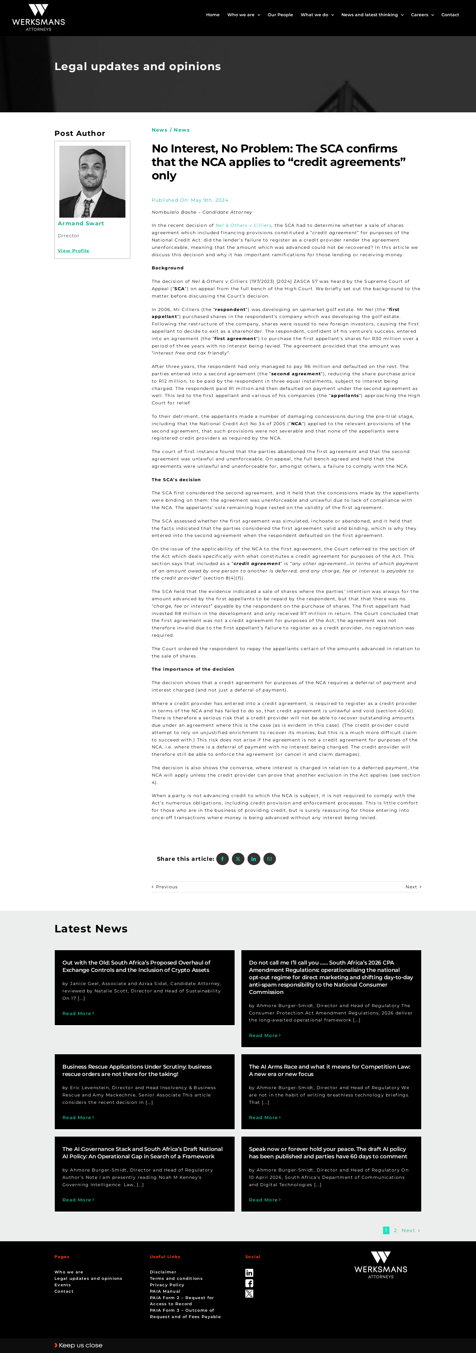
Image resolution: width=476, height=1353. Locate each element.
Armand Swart (81, 223)
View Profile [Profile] (74, 250)
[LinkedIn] (254, 859)
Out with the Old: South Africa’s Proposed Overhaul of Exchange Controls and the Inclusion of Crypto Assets (136, 966)
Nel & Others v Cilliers (244, 225)
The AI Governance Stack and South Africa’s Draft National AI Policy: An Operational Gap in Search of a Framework (172, 1140)
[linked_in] (249, 1258)
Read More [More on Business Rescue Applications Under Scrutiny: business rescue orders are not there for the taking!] (137, 1092)
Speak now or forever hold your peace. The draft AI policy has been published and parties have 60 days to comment (343, 1140)
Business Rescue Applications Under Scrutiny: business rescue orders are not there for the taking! (197, 1045)
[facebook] (249, 1268)
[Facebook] (222, 859)
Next (411, 887)
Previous (167, 887)
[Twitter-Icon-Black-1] (249, 1278)
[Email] (269, 859)
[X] (238, 859)
